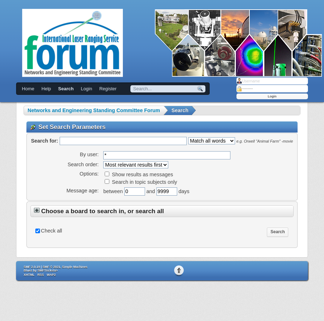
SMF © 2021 (51, 267)
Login (86, 88)
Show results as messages (139, 174)
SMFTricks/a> (48, 270)
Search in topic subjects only (141, 182)
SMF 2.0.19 (32, 267)
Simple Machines (75, 267)
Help (46, 88)
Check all (51, 231)
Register (107, 88)
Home (28, 88)
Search (66, 88)
